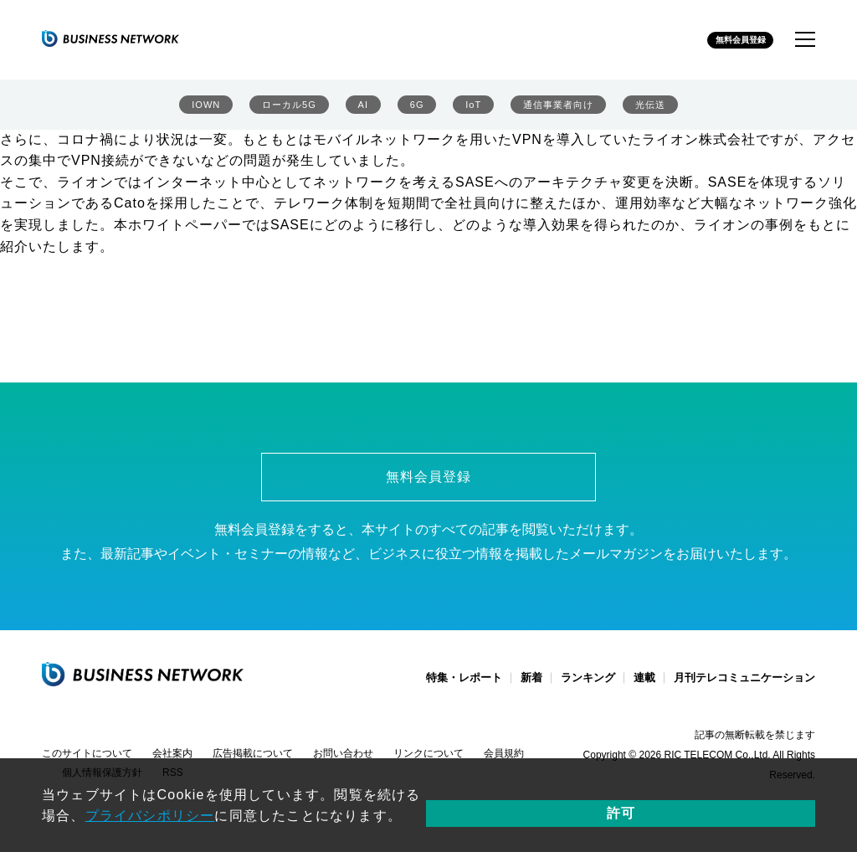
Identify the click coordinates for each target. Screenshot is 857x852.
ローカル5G (289, 109)
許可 (762, 805)
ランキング (588, 687)
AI (364, 109)
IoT (468, 109)
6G (415, 109)
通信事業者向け (556, 109)
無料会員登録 (727, 40)
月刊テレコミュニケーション (744, 687)
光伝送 (651, 109)
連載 (644, 687)
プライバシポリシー (528, 795)
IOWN (204, 109)
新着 (531, 687)
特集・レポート (464, 687)
